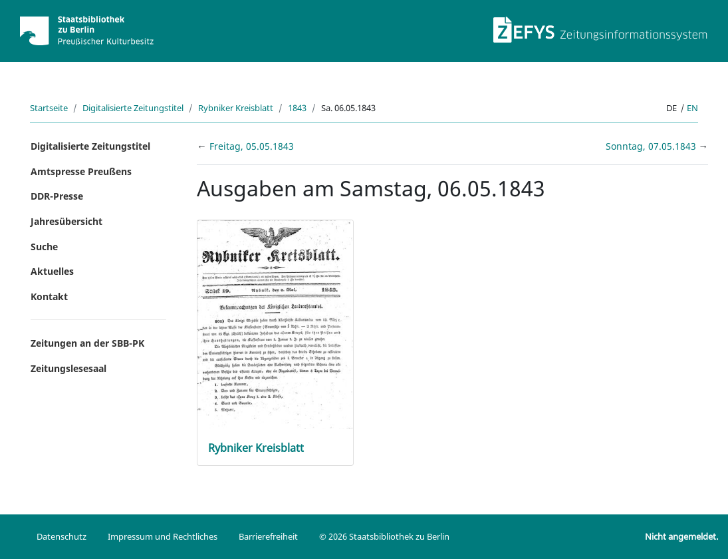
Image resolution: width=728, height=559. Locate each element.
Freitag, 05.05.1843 (251, 146)
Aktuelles (52, 271)
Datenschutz (61, 536)
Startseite (49, 108)
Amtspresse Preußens (81, 171)
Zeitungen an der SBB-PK (87, 343)
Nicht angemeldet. (681, 536)
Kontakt (49, 296)
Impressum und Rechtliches (162, 536)
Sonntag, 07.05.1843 (652, 146)
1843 (297, 108)
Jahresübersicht (66, 221)
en (692, 108)
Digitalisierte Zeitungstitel (132, 108)
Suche (44, 246)
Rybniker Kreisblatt (235, 108)
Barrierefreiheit (268, 536)
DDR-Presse (57, 196)
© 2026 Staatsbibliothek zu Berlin (384, 536)
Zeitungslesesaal (68, 368)
